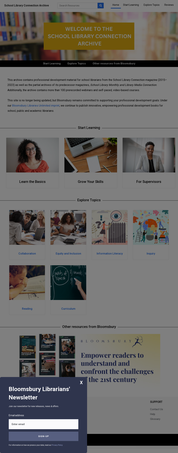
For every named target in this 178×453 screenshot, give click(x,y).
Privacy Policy (57, 445)
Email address (16, 415)
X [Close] (81, 382)
